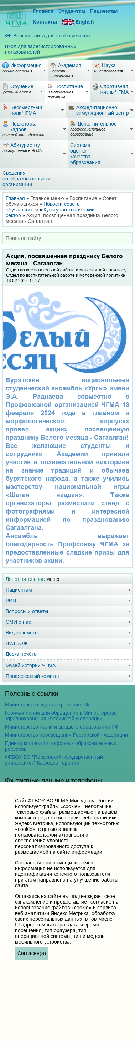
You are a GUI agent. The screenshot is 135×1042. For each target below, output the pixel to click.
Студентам (71, 11)
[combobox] (67, 238)
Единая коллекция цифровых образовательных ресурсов (60, 746)
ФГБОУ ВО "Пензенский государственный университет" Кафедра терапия (54, 760)
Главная (43, 11)
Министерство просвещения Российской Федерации (66, 735)
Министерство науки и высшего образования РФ (62, 727)
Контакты (45, 22)
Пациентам (104, 11)
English (78, 22)
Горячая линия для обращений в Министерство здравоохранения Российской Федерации (61, 715)
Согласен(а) (31, 953)
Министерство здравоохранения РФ (47, 705)
